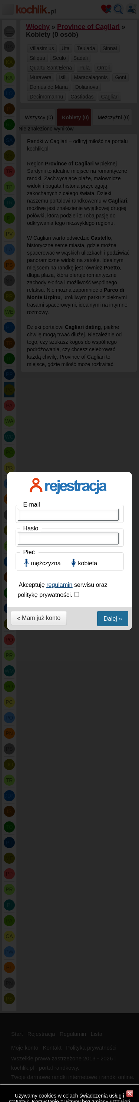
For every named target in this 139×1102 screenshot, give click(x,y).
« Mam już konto (38, 213)
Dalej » (112, 214)
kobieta (87, 158)
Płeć (29, 147)
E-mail (31, 100)
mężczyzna (46, 158)
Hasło (31, 123)
